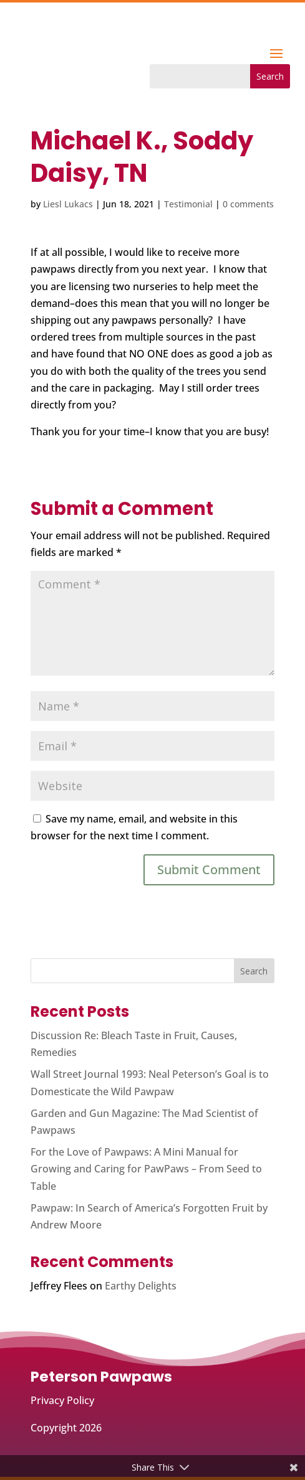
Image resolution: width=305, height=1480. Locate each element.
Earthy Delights (141, 1286)
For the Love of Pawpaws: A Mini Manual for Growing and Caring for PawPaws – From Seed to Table (146, 1168)
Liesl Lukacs (68, 204)
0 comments (248, 204)
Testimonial (188, 204)
